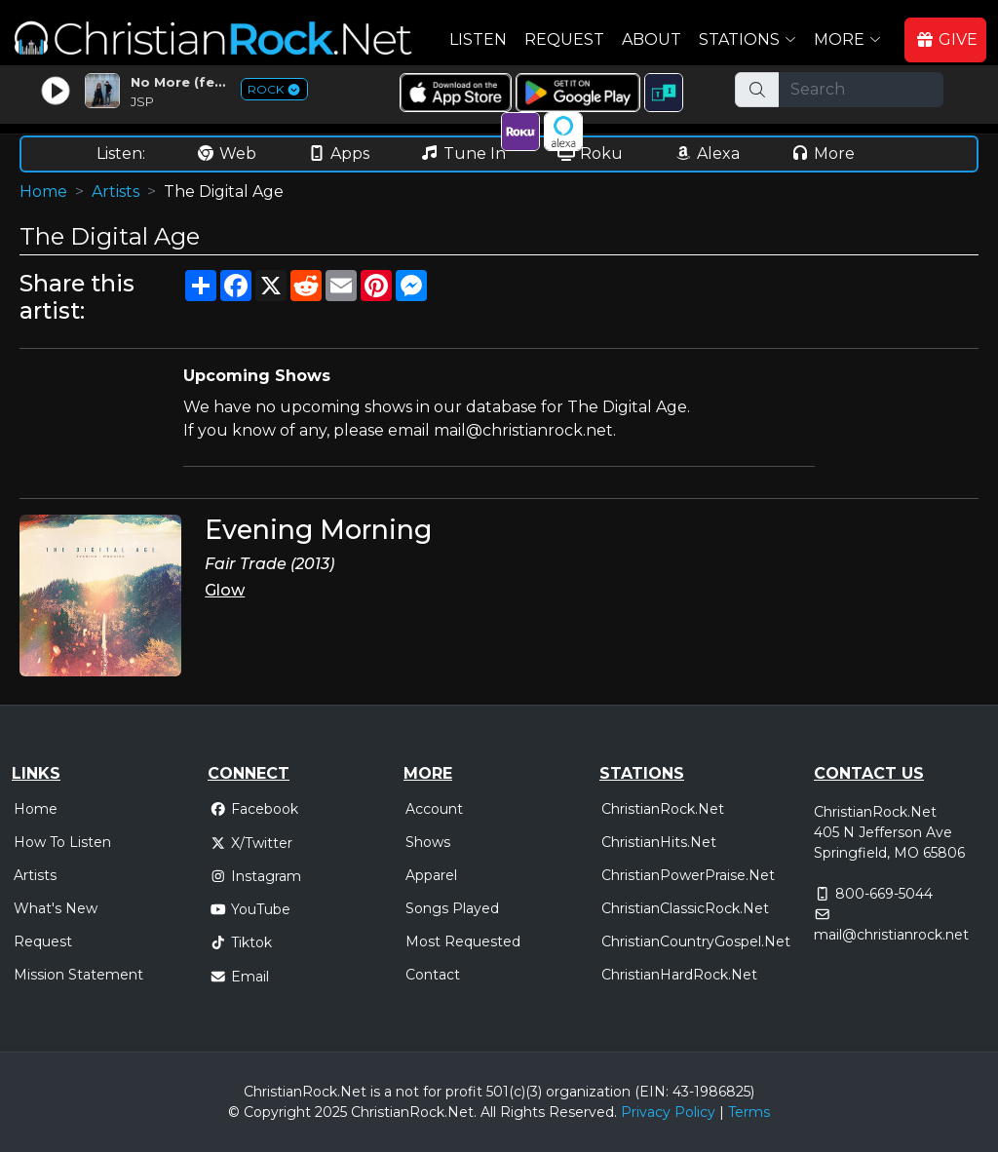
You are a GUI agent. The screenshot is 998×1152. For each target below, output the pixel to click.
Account (434, 809)
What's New (55, 908)
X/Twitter (251, 843)
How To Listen (62, 842)
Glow (225, 590)
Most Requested (462, 941)
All (488, 1112)
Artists (115, 191)
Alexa (706, 153)
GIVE (946, 39)
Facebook (254, 809)
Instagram (255, 876)
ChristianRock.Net (662, 809)
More (822, 153)
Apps (338, 153)
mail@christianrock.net (891, 934)
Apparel (431, 875)
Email (239, 976)
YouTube (250, 909)
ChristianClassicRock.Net (685, 908)
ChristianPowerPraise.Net (688, 875)
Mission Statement (78, 974)
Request (564, 39)
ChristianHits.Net (658, 842)
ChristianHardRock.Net (679, 974)
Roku (590, 153)
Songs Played (452, 908)
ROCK (274, 89)
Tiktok (241, 942)
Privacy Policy (668, 1112)
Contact (432, 974)
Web (226, 153)
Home (43, 191)
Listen (478, 39)
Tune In (463, 153)
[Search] (861, 89)
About (651, 39)
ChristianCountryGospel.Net (695, 941)
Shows (427, 842)
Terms (749, 1112)
